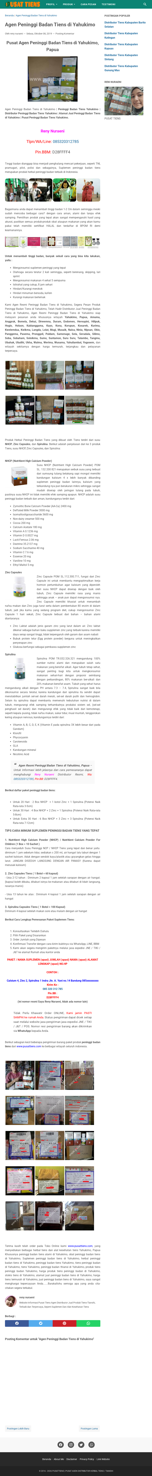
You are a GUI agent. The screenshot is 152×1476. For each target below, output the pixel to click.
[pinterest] (64, 1323)
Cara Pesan (88, 4)
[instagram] (71, 1445)
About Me (59, 1459)
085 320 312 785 (53, 989)
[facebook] (17, 1323)
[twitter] (40, 1323)
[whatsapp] (88, 1323)
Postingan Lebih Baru (18, 1428)
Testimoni (108, 4)
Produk (68, 4)
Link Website (103, 1459)
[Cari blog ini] (145, 4)
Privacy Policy (87, 1459)
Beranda (46, 1459)
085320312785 (66, 141)
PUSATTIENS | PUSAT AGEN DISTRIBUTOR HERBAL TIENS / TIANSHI (82, 1471)
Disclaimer (71, 1459)
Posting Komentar (64, 33)
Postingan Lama (89, 1428)
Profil (50, 4)
